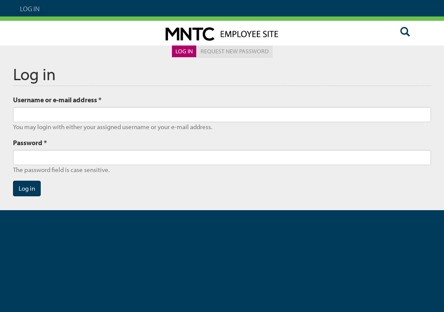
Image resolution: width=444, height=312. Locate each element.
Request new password (235, 51)
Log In (30, 8)
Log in (186, 52)
